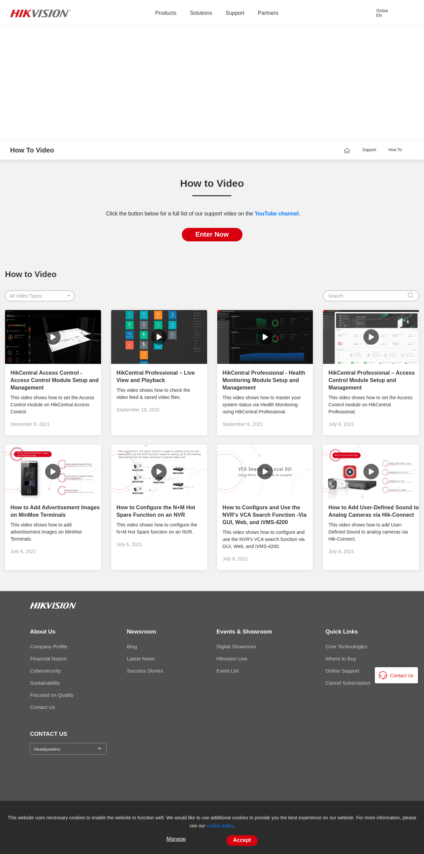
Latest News (141, 658)
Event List (228, 671)
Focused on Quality (51, 695)
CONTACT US (48, 734)
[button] (39, 296)
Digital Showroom (236, 646)
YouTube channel (277, 213)
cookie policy (219, 825)
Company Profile (48, 646)
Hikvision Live (232, 658)
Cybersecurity (45, 671)
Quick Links (341, 631)
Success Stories (145, 671)
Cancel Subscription (347, 683)
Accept (242, 840)
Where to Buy (340, 658)
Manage (176, 839)
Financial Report (48, 658)
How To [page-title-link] (395, 149)
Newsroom (141, 631)
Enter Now (212, 234)
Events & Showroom (244, 631)
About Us (43, 631)
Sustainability (45, 683)
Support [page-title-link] (369, 149)
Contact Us (42, 707)
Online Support (342, 671)
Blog (132, 646)
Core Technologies (346, 646)
